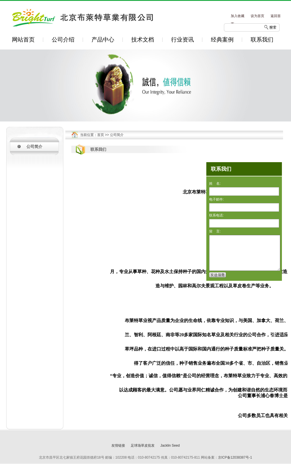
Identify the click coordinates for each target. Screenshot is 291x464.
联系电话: (216, 215)
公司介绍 (63, 39)
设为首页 (257, 16)
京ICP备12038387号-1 (235, 457)
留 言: (215, 231)
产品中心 (103, 39)
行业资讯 (182, 39)
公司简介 (34, 146)
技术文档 (142, 39)
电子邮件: (216, 199)
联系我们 (262, 39)
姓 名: (215, 183)
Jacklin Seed (170, 445)
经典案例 (222, 39)
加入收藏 (237, 16)
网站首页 (23, 39)
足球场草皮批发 (143, 445)
